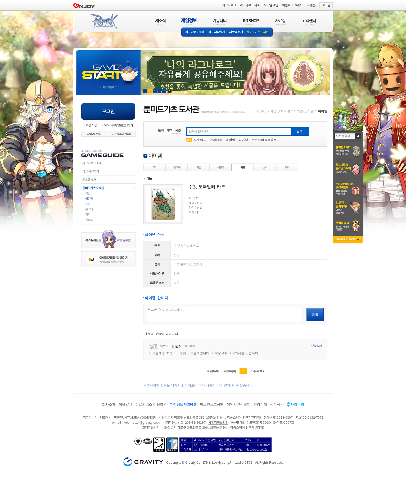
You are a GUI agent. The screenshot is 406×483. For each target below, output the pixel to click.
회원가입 (91, 125)
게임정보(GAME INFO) (189, 21)
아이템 (108, 198)
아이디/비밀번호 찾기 (118, 125)
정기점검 (276, 404)
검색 (358, 136)
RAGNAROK (104, 22)
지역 (108, 214)
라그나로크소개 (193, 32)
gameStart (108, 67)
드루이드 (200, 139)
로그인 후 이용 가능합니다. (225, 314)
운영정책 (260, 404)
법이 (179, 346)
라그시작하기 (108, 171)
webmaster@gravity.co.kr (141, 422)
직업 (108, 193)
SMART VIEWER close (348, 240)
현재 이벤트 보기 (170, 91)
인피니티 (216, 139)
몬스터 (108, 209)
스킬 (108, 203)
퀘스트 (108, 219)
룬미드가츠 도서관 (259, 32)
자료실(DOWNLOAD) (280, 21)
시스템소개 (236, 32)
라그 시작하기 (216, 32)
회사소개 (109, 404)
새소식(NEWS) (160, 21)
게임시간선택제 (238, 404)
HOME (262, 111)
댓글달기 (316, 346)
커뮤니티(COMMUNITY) (220, 21)
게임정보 (276, 111)
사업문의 (297, 404)
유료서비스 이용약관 (151, 404)
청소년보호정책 (211, 404)
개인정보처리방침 (183, 404)
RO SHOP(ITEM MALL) (250, 21)
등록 (315, 314)
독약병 (230, 139)
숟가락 (243, 139)
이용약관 (125, 404)
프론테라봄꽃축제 (264, 139)
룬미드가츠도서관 (108, 188)
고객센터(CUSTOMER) (309, 21)
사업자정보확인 (218, 422)
